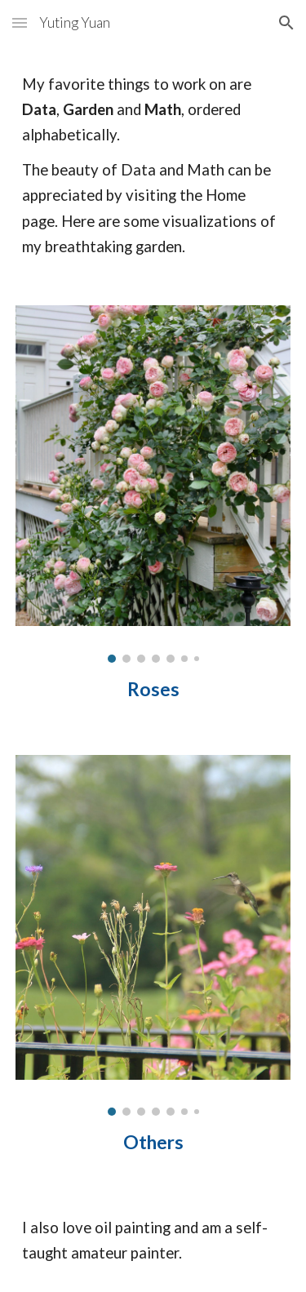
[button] (19, 22)
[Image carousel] (153, 484)
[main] (153, 165)
